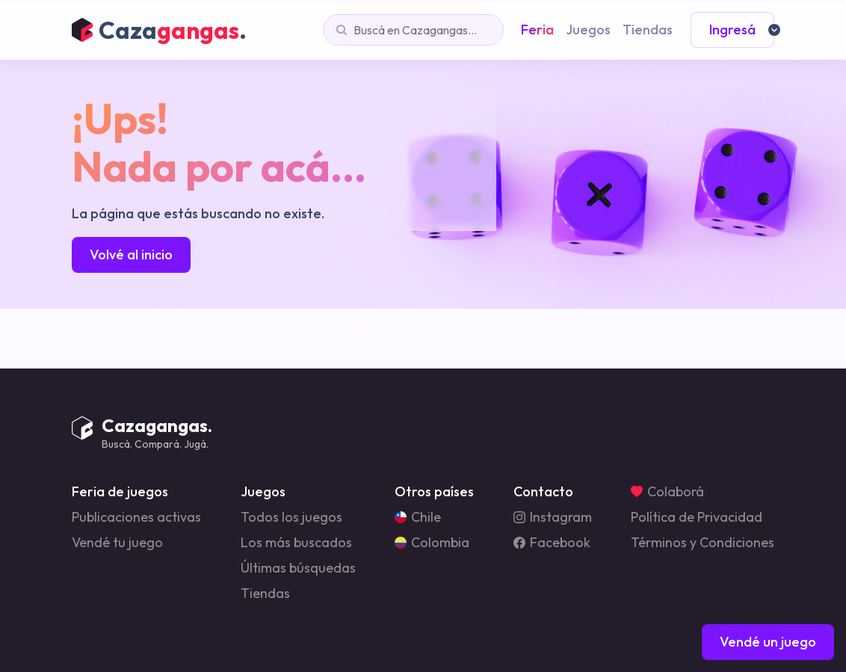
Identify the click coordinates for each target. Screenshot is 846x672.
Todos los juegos (291, 517)
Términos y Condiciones (702, 542)
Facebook (551, 542)
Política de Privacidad (696, 517)
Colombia (432, 542)
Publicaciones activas (136, 517)
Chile (418, 517)
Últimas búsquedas (298, 568)
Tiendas (265, 593)
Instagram (552, 517)
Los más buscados (296, 542)
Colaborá (667, 492)
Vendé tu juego (117, 542)
